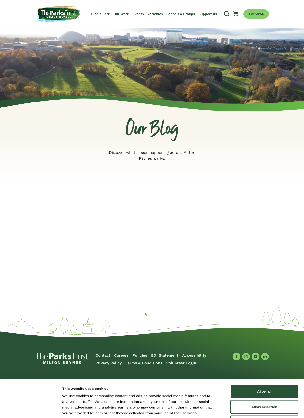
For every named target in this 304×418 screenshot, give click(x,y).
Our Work (121, 14)
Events (138, 14)
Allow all (264, 356)
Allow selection (264, 371)
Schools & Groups (180, 14)
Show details (249, 409)
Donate (256, 13)
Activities (155, 14)
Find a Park (100, 14)
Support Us (208, 14)
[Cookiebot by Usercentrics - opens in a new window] (31, 408)
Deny (264, 387)
